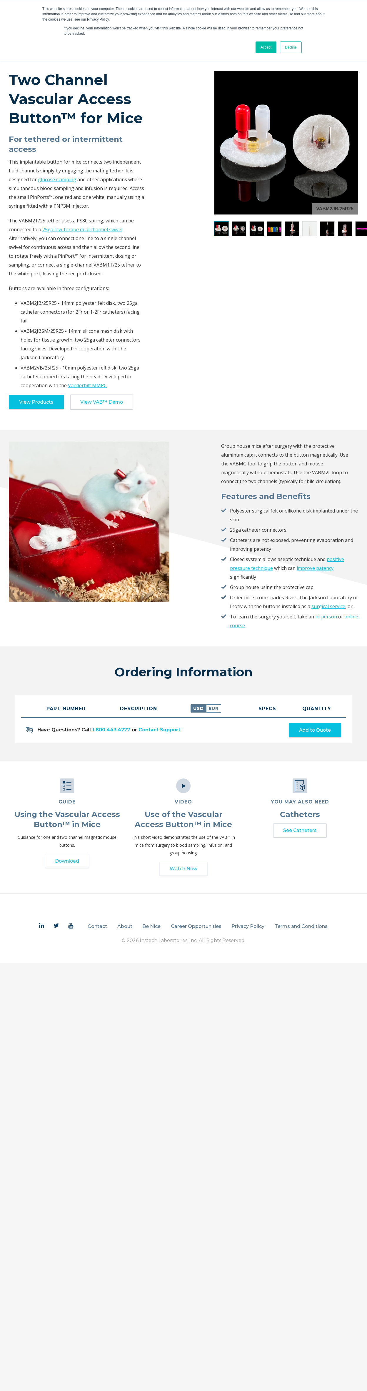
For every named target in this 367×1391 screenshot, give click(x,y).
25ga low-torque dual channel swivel (82, 229)
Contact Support (159, 730)
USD (198, 708)
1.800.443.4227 (111, 730)
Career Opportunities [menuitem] (196, 928)
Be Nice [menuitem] (151, 928)
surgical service (328, 606)
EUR (213, 708)
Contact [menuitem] (97, 928)
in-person (326, 617)
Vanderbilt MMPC (87, 385)
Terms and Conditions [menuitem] (301, 928)
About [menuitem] (124, 928)
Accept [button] (266, 47)
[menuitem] (41, 927)
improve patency (315, 568)
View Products (37, 402)
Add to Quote (313, 730)
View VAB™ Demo (104, 402)
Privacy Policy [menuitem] (247, 928)
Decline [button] (291, 47)
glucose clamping (57, 179)
